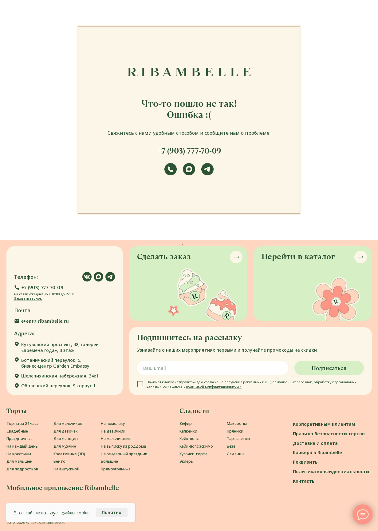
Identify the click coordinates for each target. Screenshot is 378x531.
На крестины (18, 454)
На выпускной (66, 469)
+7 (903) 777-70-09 (189, 151)
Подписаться (329, 368)
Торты (16, 411)
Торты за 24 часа (22, 423)
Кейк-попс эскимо (196, 446)
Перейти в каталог (298, 256)
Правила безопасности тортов (329, 434)
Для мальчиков (67, 423)
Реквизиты (306, 462)
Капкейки (188, 431)
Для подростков (22, 469)
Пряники (235, 431)
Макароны (237, 423)
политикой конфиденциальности (214, 386)
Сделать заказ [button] (164, 256)
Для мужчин (64, 446)
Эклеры (186, 461)
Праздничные (19, 438)
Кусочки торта (193, 454)
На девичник (113, 431)
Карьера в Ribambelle (317, 452)
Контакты (304, 481)
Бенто (59, 461)
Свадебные (17, 431)
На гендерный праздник (124, 454)
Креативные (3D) (69, 454)
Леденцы (235, 454)
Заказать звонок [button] (28, 298)
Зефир (185, 423)
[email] (212, 368)
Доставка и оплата (315, 443)
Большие (109, 461)
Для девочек (65, 431)
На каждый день (22, 446)
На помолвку (113, 423)
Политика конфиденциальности (331, 471)
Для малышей (19, 461)
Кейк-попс (189, 438)
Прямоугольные (116, 469)
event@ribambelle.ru (45, 321)
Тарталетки (238, 438)
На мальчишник (116, 438)
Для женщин (65, 438)
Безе (231, 446)
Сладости (194, 411)
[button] (38, 287)
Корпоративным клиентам (324, 424)
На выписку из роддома (123, 446)
